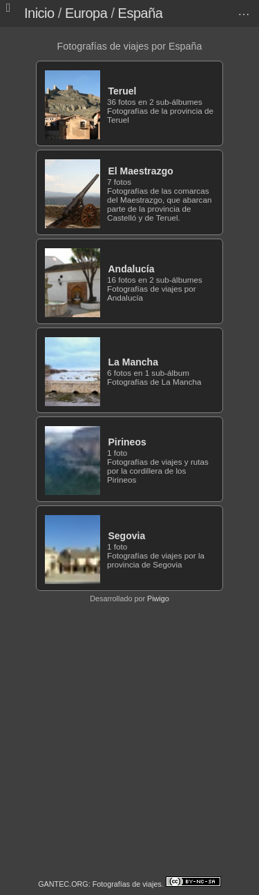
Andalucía (131, 268)
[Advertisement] (129, 739)
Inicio (39, 13)
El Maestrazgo (140, 171)
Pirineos (127, 442)
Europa (86, 13)
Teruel (122, 91)
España (140, 13)
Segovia (126, 535)
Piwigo (158, 598)
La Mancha (133, 362)
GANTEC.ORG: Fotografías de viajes (100, 884)
